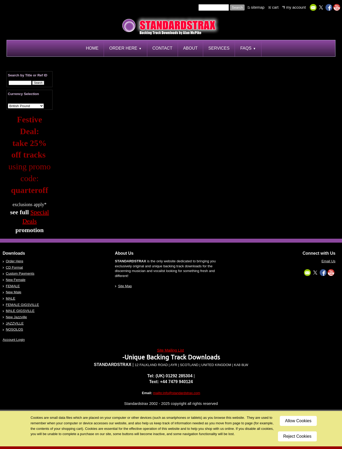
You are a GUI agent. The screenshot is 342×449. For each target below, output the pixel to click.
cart (275, 7)
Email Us (328, 261)
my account (296, 7)
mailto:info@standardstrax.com (176, 393)
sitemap (257, 7)
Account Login (14, 340)
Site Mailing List (170, 350)
